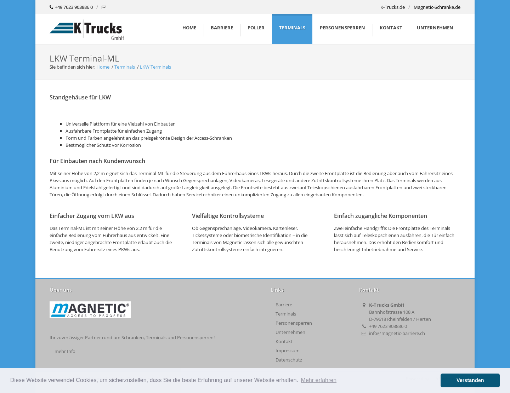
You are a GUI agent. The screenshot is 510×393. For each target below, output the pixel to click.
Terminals (124, 67)
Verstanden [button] (470, 380)
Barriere (284, 304)
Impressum (288, 350)
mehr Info (65, 351)
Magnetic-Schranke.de (437, 7)
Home (189, 27)
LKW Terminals (155, 67)
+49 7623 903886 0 (71, 7)
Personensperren (294, 323)
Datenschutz (289, 360)
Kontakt (284, 341)
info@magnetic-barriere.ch (397, 333)
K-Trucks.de (392, 7)
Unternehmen (290, 332)
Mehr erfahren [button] (319, 380)
